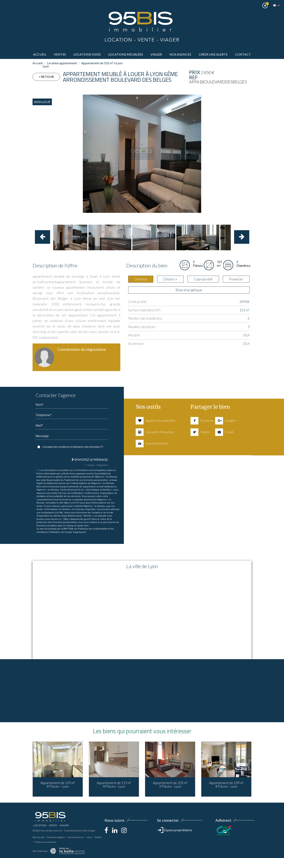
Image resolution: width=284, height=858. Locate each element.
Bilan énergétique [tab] (189, 290)
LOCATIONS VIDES (87, 54)
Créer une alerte (213, 54)
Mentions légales (56, 837)
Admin (98, 837)
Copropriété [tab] (203, 279)
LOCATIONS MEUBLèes (125, 54)
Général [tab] (141, 279)
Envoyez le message (90, 459)
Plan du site (38, 837)
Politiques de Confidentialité (92, 529)
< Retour (46, 76)
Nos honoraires (76, 837)
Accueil (39, 54)
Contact (243, 54)
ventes (60, 54)
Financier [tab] (236, 279)
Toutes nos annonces (45, 842)
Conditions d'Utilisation (48, 532)
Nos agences (180, 54)
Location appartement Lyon (60, 64)
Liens (89, 837)
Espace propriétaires (175, 830)
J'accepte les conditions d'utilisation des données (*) (72, 446)
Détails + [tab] (170, 279)
